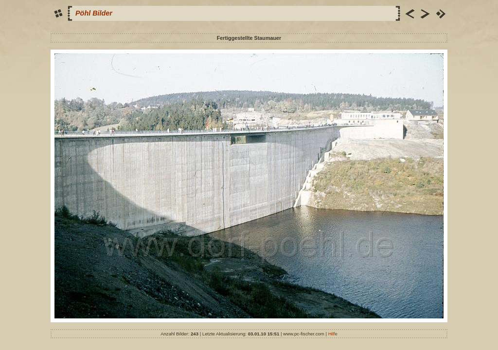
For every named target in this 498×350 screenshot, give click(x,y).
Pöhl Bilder (93, 13)
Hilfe (333, 333)
